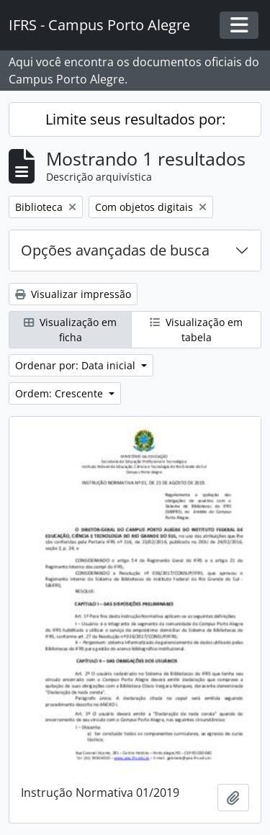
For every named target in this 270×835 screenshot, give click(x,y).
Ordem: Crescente (60, 393)
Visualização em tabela (196, 329)
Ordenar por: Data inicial (76, 365)
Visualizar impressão (73, 294)
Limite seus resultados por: (135, 119)
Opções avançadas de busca (115, 250)
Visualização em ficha (70, 329)
